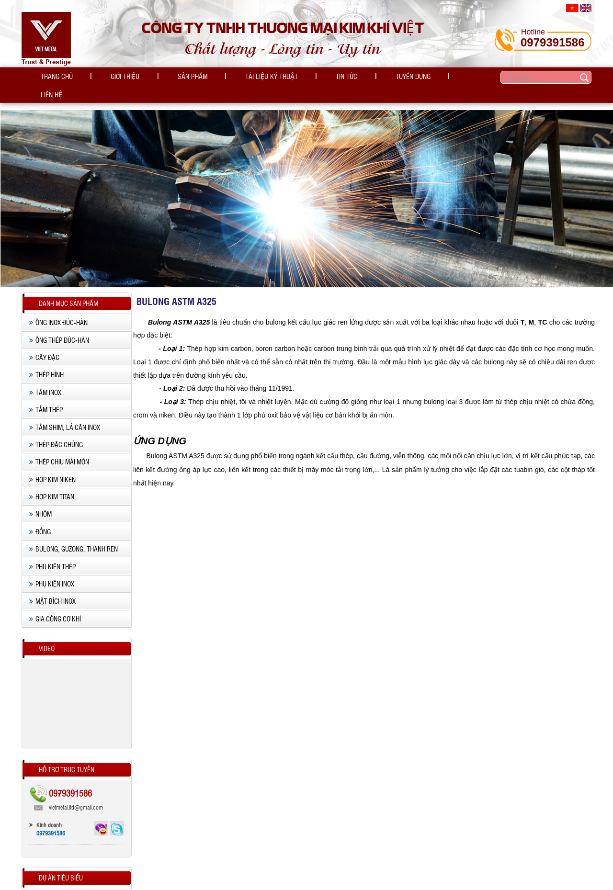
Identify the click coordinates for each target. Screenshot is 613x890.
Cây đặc (44, 346)
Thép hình (46, 363)
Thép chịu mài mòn (59, 450)
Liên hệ (419, 77)
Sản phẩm (169, 77)
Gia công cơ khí (55, 607)
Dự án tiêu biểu (61, 866)
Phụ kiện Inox (51, 572)
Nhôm (40, 503)
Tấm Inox (45, 381)
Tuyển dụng (362, 77)
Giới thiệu (111, 77)
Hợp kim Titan (51, 485)
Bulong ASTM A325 (176, 289)
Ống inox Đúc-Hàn (58, 311)
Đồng (40, 520)
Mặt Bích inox (52, 590)
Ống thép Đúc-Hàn (59, 329)
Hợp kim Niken (52, 468)
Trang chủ (52, 77)
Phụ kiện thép (52, 555)
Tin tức (305, 77)
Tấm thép (46, 398)
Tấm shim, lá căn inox (64, 416)
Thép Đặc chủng (56, 433)
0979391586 (552, 42)
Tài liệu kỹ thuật (239, 77)
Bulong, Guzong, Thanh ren (73, 537)
